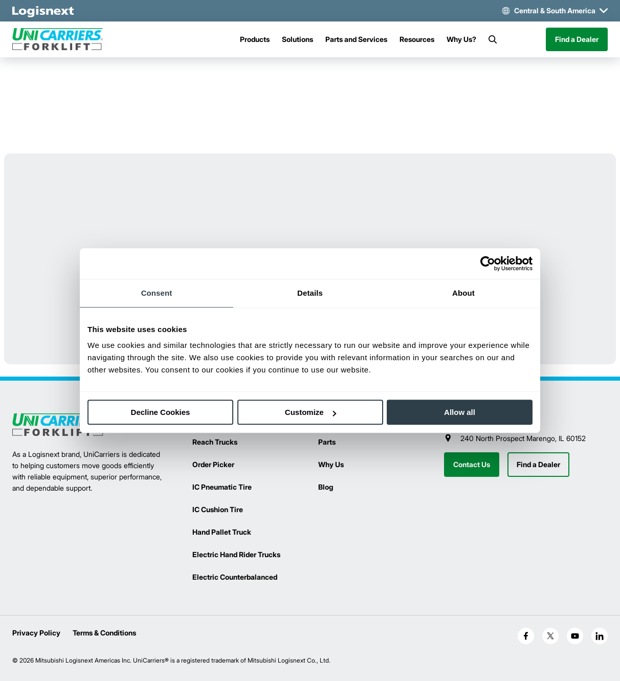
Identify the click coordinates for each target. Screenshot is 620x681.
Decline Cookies (160, 412)
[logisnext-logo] (58, 424)
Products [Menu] (255, 39)
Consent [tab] (156, 293)
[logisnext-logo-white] (43, 10)
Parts (327, 441)
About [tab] (463, 293)
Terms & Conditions (104, 632)
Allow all (459, 412)
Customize (310, 412)
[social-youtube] (575, 636)
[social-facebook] (526, 636)
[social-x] (550, 636)
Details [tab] (310, 293)
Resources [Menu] (417, 39)
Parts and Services (356, 39)
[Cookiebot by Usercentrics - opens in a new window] (488, 263)
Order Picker (213, 464)
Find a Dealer (577, 39)
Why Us (331, 464)
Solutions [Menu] (297, 39)
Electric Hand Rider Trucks (236, 554)
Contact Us (471, 464)
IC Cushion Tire (217, 509)
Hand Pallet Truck (221, 532)
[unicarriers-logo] (58, 39)
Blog (325, 486)
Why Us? (461, 39)
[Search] (493, 39)
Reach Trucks (214, 441)
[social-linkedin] (599, 636)
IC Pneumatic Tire (222, 486)
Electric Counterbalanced (234, 577)
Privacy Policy (36, 632)
